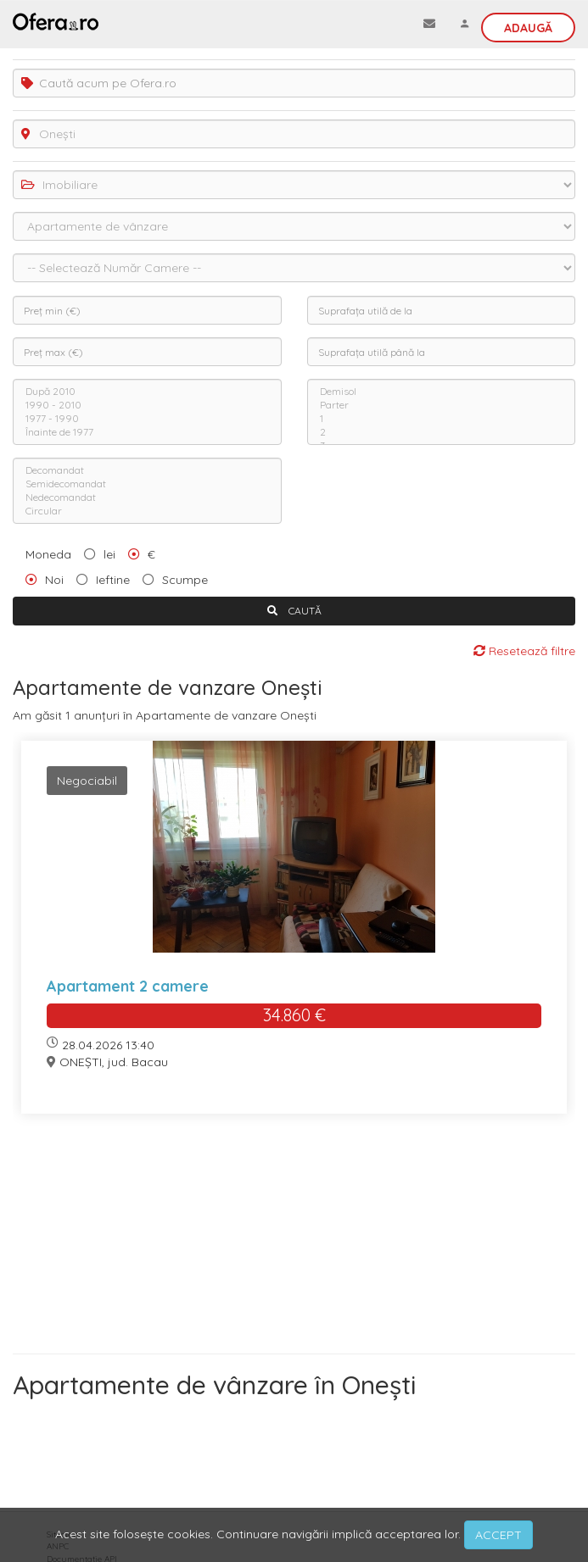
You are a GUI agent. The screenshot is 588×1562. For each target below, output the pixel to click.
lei (109, 554)
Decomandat (147, 470)
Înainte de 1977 (147, 432)
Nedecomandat (147, 497)
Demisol (441, 391)
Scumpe (185, 579)
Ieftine (113, 579)
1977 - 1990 (147, 418)
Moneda (48, 554)
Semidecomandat (147, 484)
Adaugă (528, 28)
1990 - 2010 (147, 405)
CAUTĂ (294, 610)
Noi (54, 579)
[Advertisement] (294, 1240)
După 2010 (147, 391)
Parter (441, 405)
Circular (147, 511)
